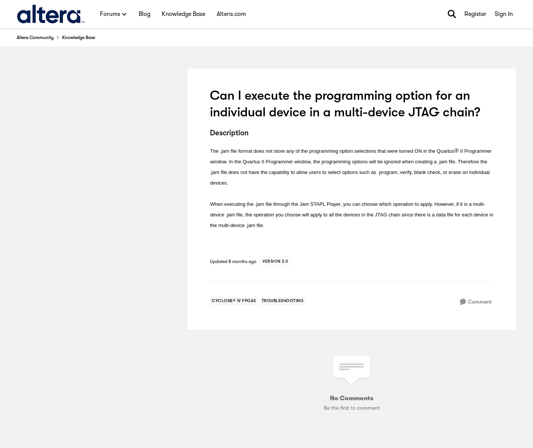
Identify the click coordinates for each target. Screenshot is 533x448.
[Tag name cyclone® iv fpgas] (234, 301)
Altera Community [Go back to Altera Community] (35, 37)
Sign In (504, 14)
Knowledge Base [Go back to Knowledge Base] (78, 37)
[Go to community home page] (51, 14)
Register (475, 14)
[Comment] (475, 302)
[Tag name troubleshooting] (283, 301)
